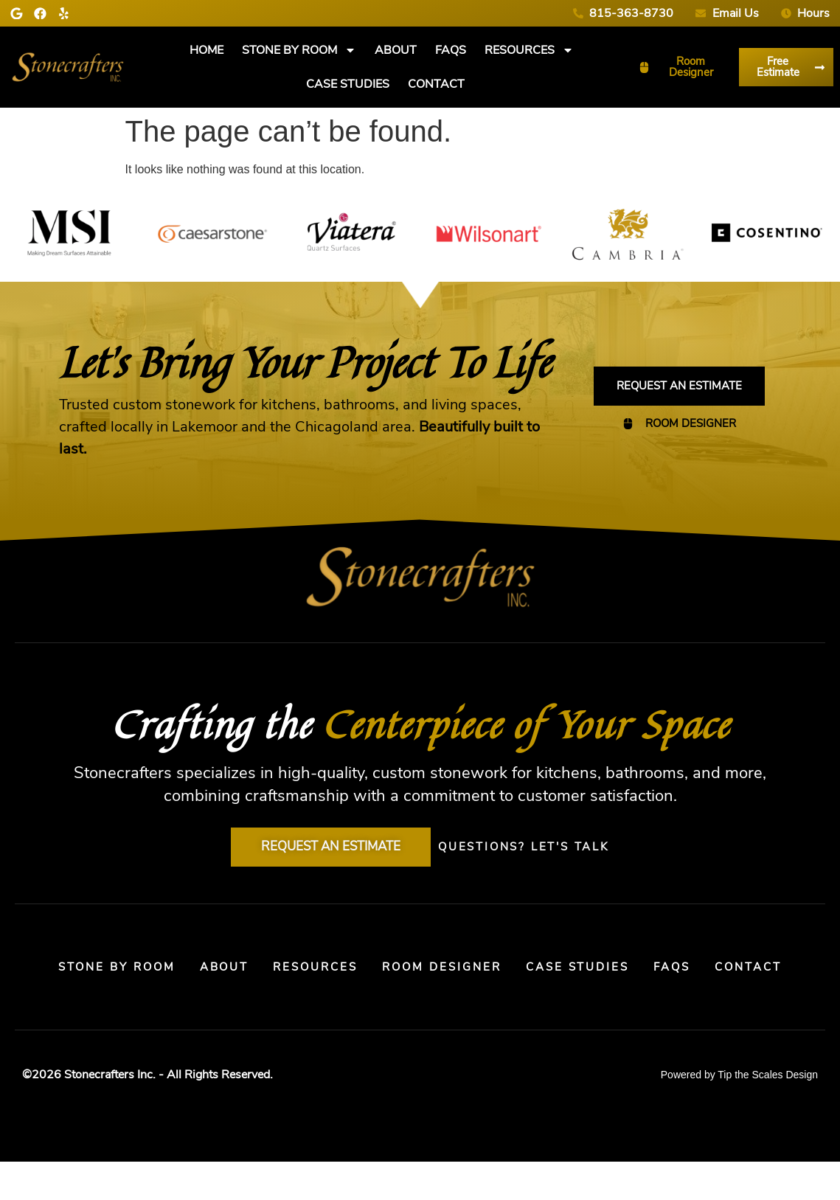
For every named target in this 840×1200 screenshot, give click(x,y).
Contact (436, 84)
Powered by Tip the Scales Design (739, 1114)
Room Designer (494, 972)
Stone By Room (299, 50)
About (396, 50)
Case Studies (347, 84)
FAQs (450, 50)
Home (206, 50)
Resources (529, 50)
